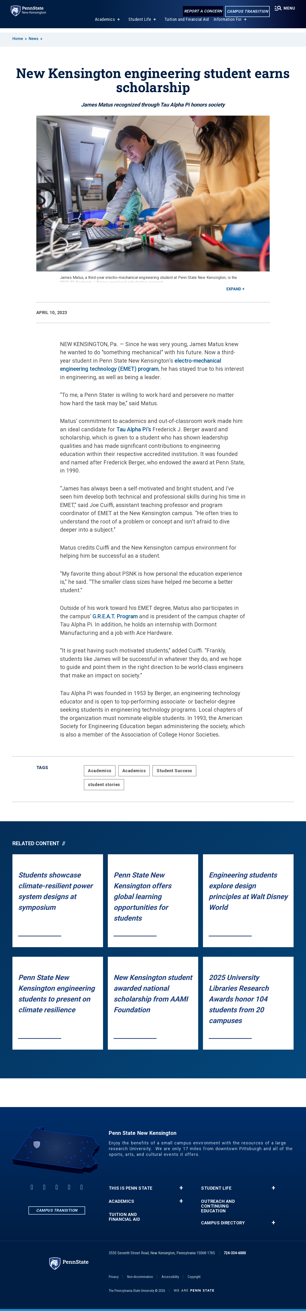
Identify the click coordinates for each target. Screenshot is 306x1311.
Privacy (114, 1277)
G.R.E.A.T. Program (115, 616)
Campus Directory (223, 1223)
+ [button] (181, 1188)
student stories (104, 784)
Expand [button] (233, 289)
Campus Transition (246, 11)
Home (17, 38)
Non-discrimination (140, 1277)
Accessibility (170, 1277)
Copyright (194, 1277)
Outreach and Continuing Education (218, 1206)
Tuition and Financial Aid (186, 23)
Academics (104, 23)
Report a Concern (202, 11)
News (33, 38)
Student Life (139, 23)
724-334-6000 (235, 1253)
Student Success (174, 770)
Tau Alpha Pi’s (133, 429)
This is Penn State (131, 1188)
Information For (227, 23)
